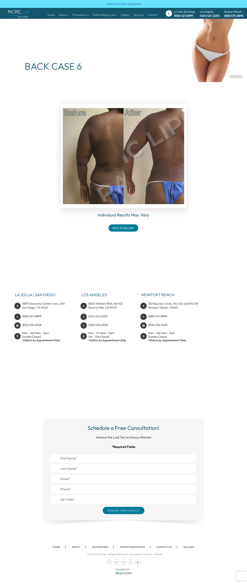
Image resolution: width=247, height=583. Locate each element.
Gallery (125, 15)
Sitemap (158, 554)
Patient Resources (132, 547)
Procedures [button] (80, 15)
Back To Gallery (123, 228)
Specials (139, 15)
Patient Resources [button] (105, 15)
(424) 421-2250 (98, 319)
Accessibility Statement (140, 554)
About (76, 547)
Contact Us (164, 547)
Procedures (100, 547)
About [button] (64, 15)
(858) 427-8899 (31, 319)
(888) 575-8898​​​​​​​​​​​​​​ (157, 319)
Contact (153, 15)
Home (51, 15)
